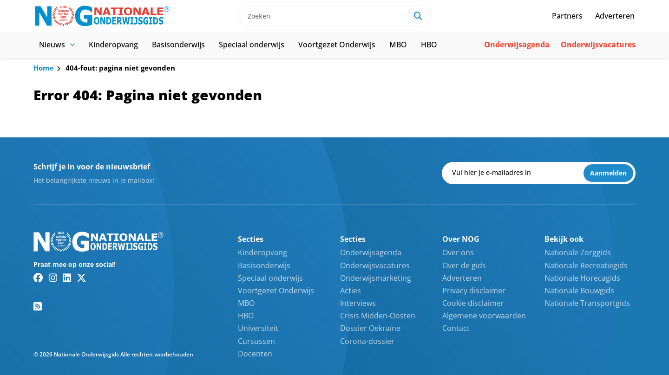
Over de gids (464, 265)
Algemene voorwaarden (484, 315)
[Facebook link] (38, 277)
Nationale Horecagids (582, 278)
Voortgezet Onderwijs (336, 44)
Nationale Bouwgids (579, 290)
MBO (398, 44)
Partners (567, 16)
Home (43, 67)
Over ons (458, 252)
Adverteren (615, 16)
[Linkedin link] (67, 277)
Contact (456, 328)
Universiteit (258, 328)
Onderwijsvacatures (598, 44)
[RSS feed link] (37, 306)
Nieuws (57, 44)
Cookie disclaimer (473, 303)
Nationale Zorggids (577, 252)
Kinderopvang (113, 44)
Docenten (255, 354)
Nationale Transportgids (587, 303)
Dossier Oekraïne (370, 328)
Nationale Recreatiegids (586, 265)
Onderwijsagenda (517, 44)
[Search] (418, 16)
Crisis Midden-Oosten (377, 315)
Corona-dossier (367, 341)
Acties (350, 290)
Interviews (358, 303)
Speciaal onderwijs (251, 44)
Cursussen (256, 341)
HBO (429, 44)
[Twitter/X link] (81, 277)
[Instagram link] (53, 277)
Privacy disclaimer (473, 290)
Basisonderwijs (178, 44)
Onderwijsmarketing (375, 278)
